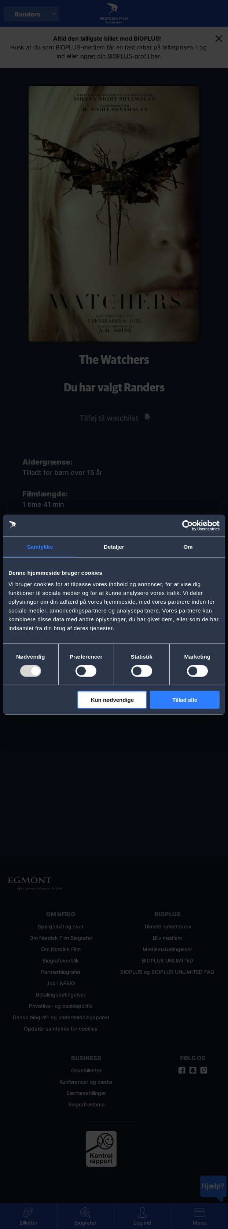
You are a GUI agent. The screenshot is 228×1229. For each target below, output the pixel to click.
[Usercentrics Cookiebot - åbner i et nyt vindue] (187, 525)
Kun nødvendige (112, 700)
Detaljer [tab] (114, 546)
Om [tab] (187, 546)
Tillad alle (184, 700)
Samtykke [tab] (40, 546)
